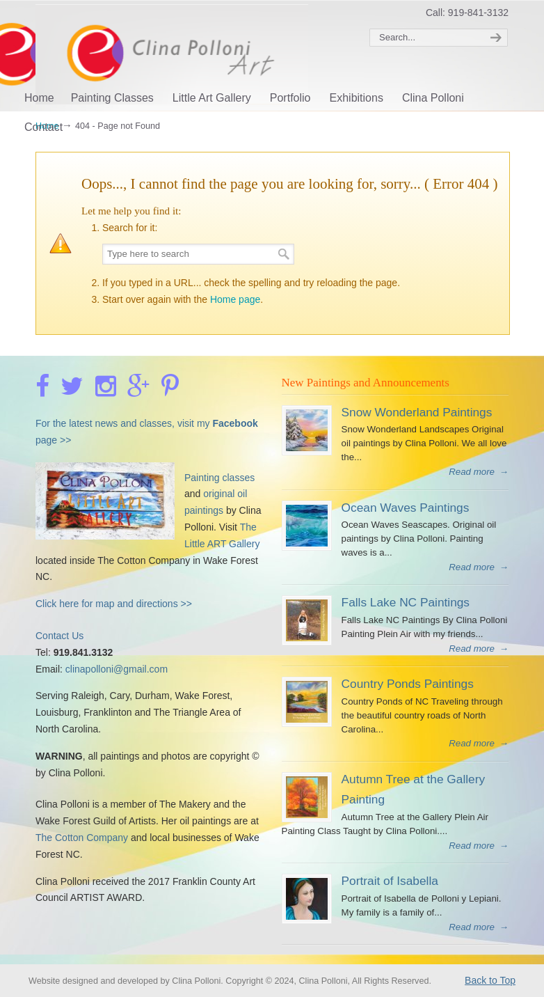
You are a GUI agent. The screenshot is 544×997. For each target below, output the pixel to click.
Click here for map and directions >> (113, 603)
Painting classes (219, 477)
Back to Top (490, 980)
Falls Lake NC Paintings (406, 602)
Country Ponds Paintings (408, 684)
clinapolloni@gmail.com (116, 669)
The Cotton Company (81, 837)
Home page (235, 299)
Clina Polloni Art (187, 54)
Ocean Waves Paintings (406, 508)
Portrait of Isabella (390, 881)
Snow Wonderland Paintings (417, 412)
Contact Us (59, 635)
